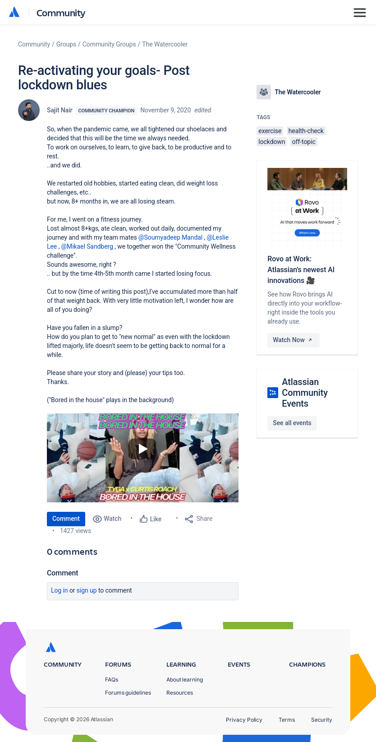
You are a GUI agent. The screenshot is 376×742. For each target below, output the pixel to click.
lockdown (271, 141)
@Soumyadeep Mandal (170, 237)
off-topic (304, 141)
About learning (184, 679)
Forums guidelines (128, 692)
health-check (306, 130)
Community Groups (109, 44)
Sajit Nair (59, 110)
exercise (269, 130)
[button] (142, 457)
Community (61, 12)
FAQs (111, 679)
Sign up (87, 590)
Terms (287, 719)
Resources (179, 692)
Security (321, 719)
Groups (66, 44)
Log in (59, 590)
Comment (66, 518)
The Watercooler (165, 44)
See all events (292, 423)
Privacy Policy (244, 719)
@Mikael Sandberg (87, 246)
